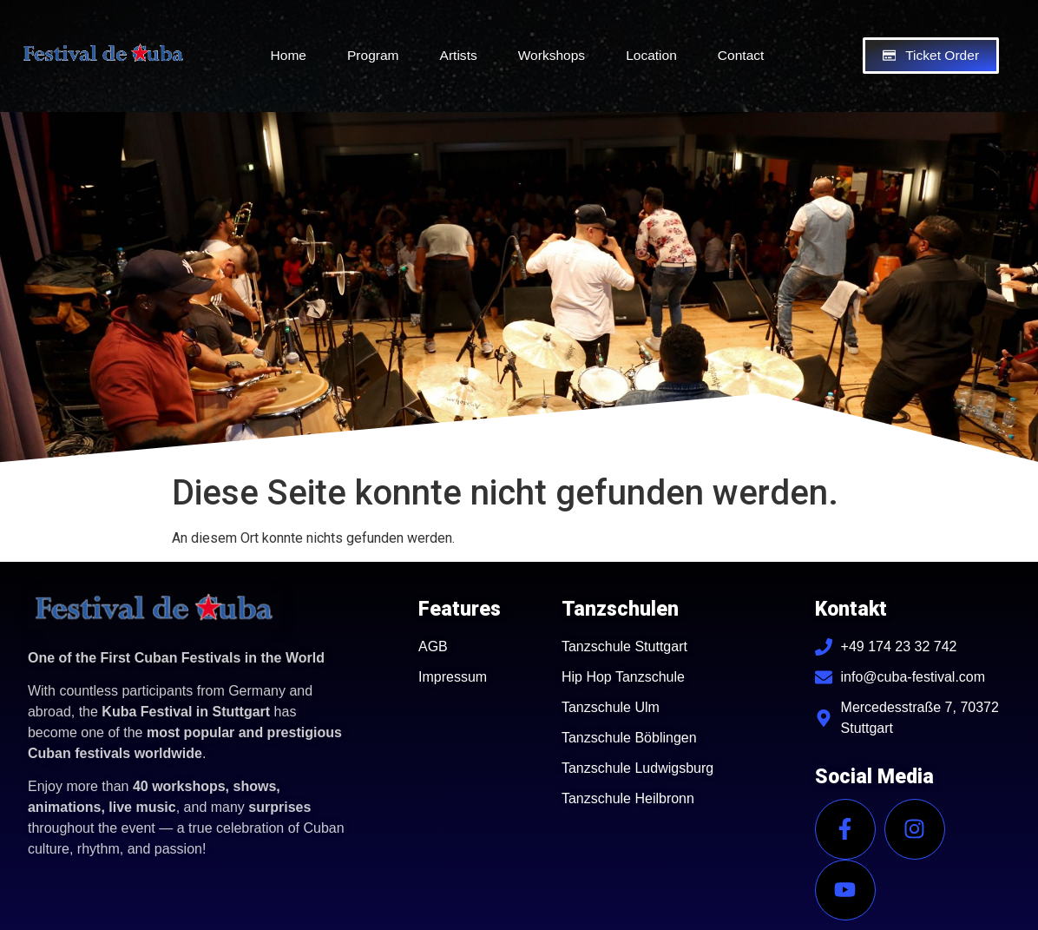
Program (373, 55)
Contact (741, 55)
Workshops (551, 55)
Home (288, 55)
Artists (458, 55)
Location (651, 55)
